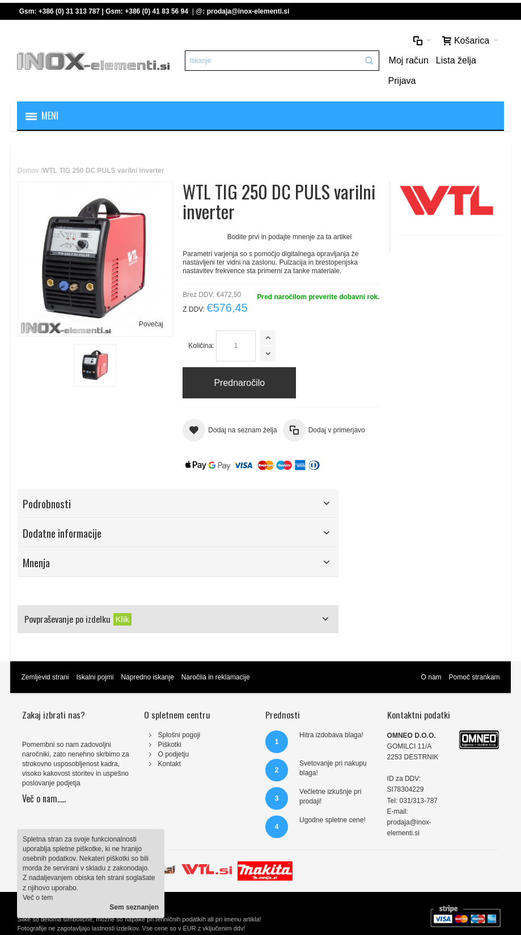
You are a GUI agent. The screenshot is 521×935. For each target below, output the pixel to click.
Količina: (201, 346)
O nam (431, 677)
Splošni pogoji (179, 735)
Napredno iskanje (147, 677)
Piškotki (169, 745)
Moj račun (409, 60)
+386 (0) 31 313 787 (69, 11)
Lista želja (456, 60)
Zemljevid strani (45, 677)
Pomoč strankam (474, 677)
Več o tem (38, 898)
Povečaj (151, 324)
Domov (28, 171)
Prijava (402, 81)
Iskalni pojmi (94, 677)
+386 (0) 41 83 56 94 (156, 11)
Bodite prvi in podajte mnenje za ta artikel (289, 237)
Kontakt (169, 764)
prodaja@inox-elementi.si (248, 11)
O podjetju (173, 754)
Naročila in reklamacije (215, 677)
